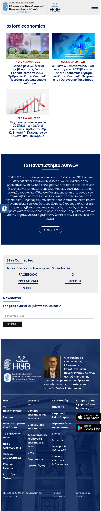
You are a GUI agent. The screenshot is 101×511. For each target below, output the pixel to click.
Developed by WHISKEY (83, 494)
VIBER (28, 287)
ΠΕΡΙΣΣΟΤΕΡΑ (50, 229)
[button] (4, 208)
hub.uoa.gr (83, 408)
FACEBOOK (28, 274)
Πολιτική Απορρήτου (58, 494)
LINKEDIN (73, 281)
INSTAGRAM (28, 281)
